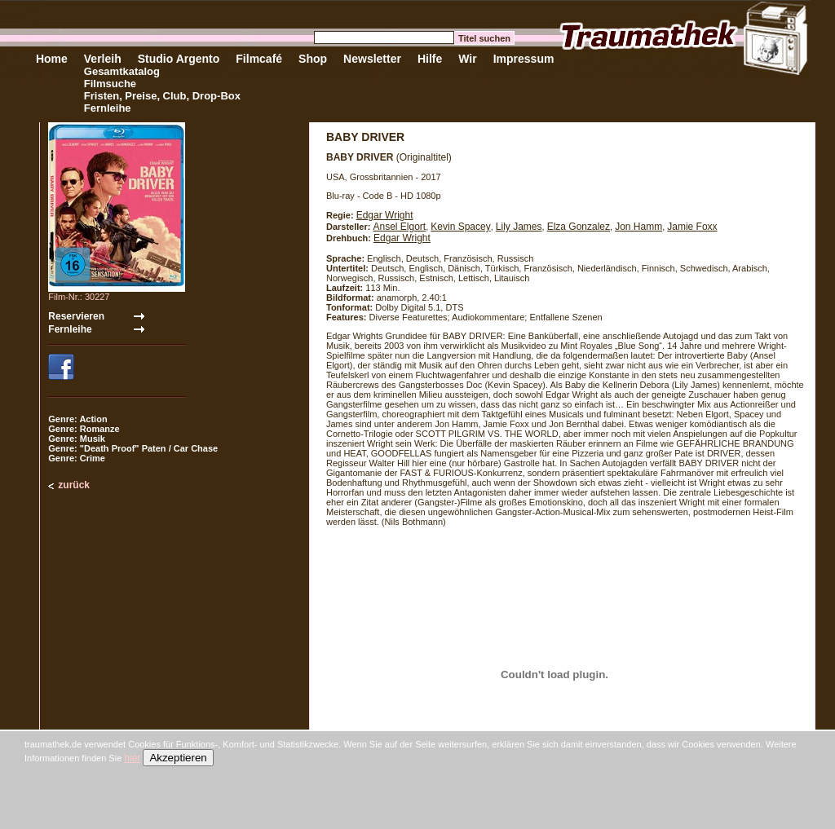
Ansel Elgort (399, 226)
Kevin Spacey (460, 226)
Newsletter (372, 58)
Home (52, 58)
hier (132, 758)
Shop (312, 58)
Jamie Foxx (692, 226)
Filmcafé (259, 58)
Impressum (523, 58)
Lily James (519, 226)
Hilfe (430, 58)
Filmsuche (110, 83)
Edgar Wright (384, 215)
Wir (467, 58)
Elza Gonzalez (578, 226)
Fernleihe (107, 108)
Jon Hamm (638, 226)
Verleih (102, 58)
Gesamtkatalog (122, 71)
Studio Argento (179, 58)
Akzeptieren (177, 758)
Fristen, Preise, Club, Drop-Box (162, 96)
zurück (74, 485)
